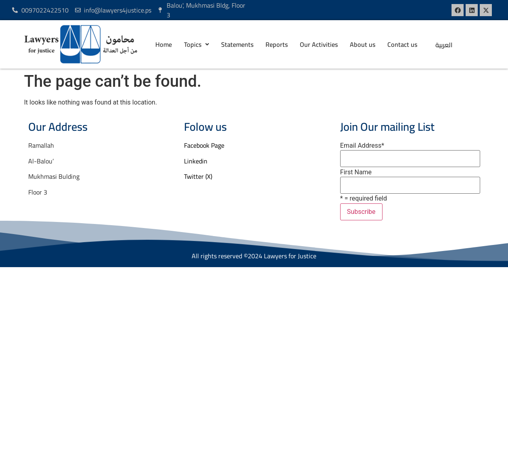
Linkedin (195, 161)
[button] (196, 44)
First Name (356, 172)
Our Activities (319, 44)
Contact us (402, 44)
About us (362, 44)
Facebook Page (204, 145)
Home (163, 44)
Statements (237, 44)
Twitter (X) (198, 176)
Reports (276, 44)
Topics (196, 44)
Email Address (362, 145)
